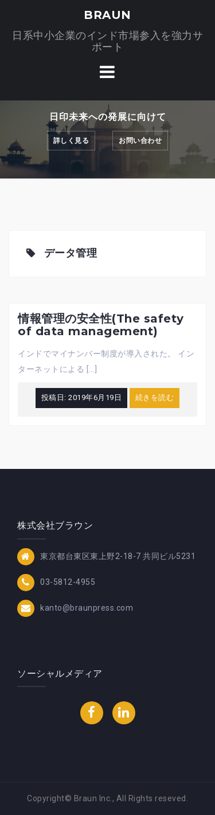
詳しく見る (71, 141)
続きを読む (154, 397)
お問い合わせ (140, 141)
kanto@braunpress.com (86, 607)
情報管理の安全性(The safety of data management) (101, 325)
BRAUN (107, 15)
